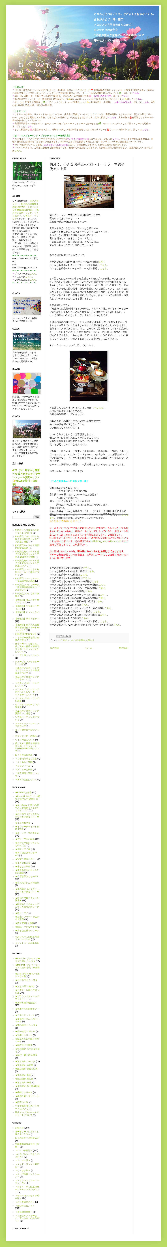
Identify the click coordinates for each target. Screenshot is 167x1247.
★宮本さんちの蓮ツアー (27, 1009)
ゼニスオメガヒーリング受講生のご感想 (27, 712)
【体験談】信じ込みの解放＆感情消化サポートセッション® (27, 627)
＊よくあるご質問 (23, 762)
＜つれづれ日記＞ (23, 1150)
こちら (18, 151)
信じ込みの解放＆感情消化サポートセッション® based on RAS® (25, 207)
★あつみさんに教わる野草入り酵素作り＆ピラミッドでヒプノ (27, 808)
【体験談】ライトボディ (27, 618)
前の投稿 (123, 648)
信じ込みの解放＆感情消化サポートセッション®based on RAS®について (27, 747)
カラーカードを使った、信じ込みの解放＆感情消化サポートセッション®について (27, 647)
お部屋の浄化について (26, 634)
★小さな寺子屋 (22, 866)
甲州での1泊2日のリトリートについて (27, 1107)
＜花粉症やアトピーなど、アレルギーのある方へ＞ (27, 1218)
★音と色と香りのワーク (27, 930)
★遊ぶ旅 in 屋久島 (24, 1079)
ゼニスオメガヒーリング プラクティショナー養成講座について (27, 670)
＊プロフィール (22, 766)
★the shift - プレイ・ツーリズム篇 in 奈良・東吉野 (27, 966)
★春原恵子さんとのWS (26, 876)
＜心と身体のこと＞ (25, 1202)
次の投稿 (54, 648)
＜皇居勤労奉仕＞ (23, 1212)
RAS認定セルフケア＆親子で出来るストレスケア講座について (27, 563)
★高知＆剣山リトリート (27, 1096)
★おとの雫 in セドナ (25, 986)
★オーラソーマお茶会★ (27, 833)
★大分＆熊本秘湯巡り (26, 1002)
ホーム (89, 648)
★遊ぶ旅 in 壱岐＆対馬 (26, 1068)
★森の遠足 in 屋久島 (25, 1031)
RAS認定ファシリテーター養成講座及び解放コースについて (27, 587)
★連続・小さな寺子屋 (26, 927)
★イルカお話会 (22, 823)
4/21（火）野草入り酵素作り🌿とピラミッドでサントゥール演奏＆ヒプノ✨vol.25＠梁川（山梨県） (26, 477)
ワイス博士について (25, 739)
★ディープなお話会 (25, 839)
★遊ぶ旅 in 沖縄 (23, 1082)
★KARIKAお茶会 (23, 792)
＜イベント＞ (64, 640)
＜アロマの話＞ (22, 1160)
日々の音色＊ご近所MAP (27, 1138)
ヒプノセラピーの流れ (26, 736)
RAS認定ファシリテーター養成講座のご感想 (27, 579)
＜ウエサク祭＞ (22, 1170)
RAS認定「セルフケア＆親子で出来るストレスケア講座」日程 (27, 539)
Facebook (115, 541)
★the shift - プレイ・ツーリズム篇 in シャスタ (27, 959)
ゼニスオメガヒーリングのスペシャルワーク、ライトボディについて (27, 692)
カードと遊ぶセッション (27, 655)
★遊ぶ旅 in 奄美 (23, 1075)
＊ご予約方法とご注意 (26, 758)
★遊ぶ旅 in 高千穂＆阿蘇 (27, 1086)
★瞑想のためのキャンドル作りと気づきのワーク (27, 905)
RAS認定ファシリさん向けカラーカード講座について (27, 572)
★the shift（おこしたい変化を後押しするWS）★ (27, 797)
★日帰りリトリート (25, 1015)
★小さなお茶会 (78, 640)
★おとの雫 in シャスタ (26, 980)
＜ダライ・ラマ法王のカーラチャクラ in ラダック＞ (27, 1189)
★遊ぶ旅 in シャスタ (25, 1061)
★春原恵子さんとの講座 (27, 883)
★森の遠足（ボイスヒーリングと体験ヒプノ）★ (27, 890)
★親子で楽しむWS (24, 923)
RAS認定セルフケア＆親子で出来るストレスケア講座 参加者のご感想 (27, 554)
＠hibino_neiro (99, 541)
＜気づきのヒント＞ (25, 1205)
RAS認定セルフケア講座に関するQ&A (27, 546)
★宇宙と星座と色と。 (26, 859)
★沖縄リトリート (23, 1035)
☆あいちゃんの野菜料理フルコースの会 (27, 938)
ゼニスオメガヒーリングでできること (27, 678)
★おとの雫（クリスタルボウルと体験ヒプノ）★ (27, 815)
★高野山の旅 (21, 1102)
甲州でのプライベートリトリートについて (27, 1113)
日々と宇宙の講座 (23, 755)
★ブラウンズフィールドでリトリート (27, 997)
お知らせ (90, 640)
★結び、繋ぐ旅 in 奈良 (26, 1055)
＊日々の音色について (26, 779)
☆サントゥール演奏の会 (27, 943)
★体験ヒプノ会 (22, 849)
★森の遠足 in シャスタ (26, 1025)
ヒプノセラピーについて (27, 729)
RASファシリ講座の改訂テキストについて (27, 531)
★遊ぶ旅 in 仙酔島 (24, 1065)
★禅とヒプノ (21, 913)
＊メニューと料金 (23, 769)
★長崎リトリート (23, 1092)
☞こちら (98, 407)
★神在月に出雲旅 (23, 1045)
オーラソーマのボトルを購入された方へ (27, 1132)
